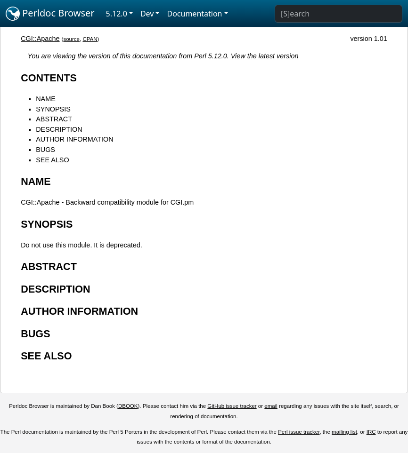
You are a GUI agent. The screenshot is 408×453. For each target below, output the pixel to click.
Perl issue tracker (298, 432)
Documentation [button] (194, 13)
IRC (371, 432)
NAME (46, 99)
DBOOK (128, 406)
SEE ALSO (52, 160)
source (71, 39)
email (270, 406)
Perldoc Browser (50, 14)
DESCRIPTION (59, 129)
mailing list (344, 432)
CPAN (89, 39)
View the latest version (265, 56)
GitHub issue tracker (231, 406)
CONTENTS (49, 78)
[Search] (338, 14)
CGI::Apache (40, 38)
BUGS (45, 149)
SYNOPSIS (53, 109)
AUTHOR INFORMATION (74, 139)
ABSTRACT (54, 119)
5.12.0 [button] (116, 13)
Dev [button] (147, 13)
